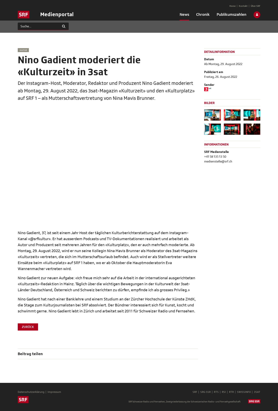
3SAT (257, 392)
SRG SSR (205, 392)
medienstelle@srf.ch (218, 161)
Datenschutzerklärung (31, 392)
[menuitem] (184, 15)
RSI (224, 392)
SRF (195, 392)
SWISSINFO (244, 392)
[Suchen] (38, 26)
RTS (216, 392)
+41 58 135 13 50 (215, 157)
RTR (231, 392)
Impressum (54, 392)
